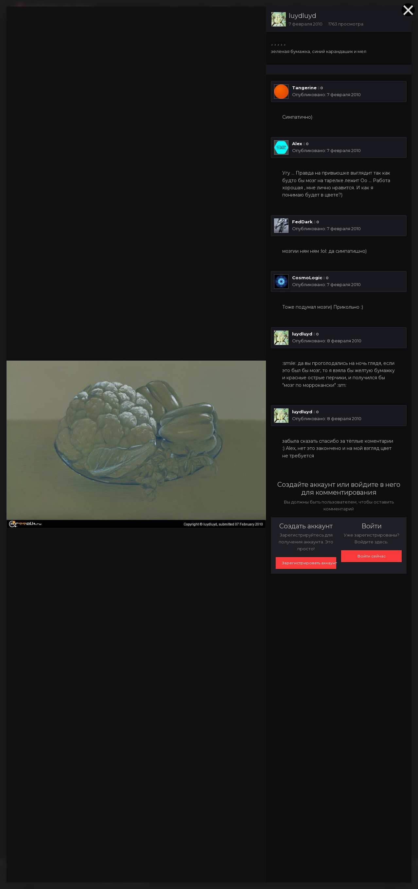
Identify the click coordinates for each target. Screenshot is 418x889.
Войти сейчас (371, 556)
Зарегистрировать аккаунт (309, 562)
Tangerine (304, 87)
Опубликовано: (326, 94)
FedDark (302, 221)
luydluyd (302, 16)
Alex (297, 143)
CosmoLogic (307, 277)
